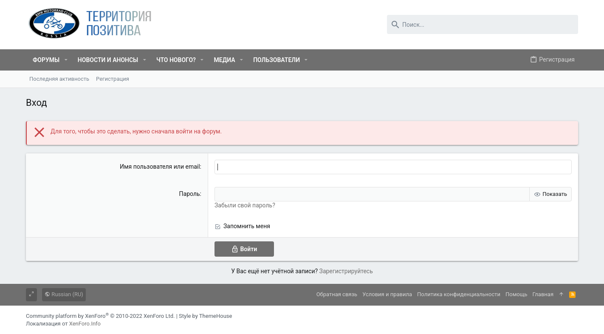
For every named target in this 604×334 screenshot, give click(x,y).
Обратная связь (337, 294)
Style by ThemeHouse (205, 316)
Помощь (516, 294)
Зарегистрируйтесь (346, 271)
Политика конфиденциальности (458, 294)
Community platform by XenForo (100, 316)
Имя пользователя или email (160, 166)
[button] (65, 60)
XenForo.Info (85, 323)
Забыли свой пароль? (245, 205)
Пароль (189, 193)
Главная (543, 294)
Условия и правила (387, 294)
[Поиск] (482, 24)
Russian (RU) (64, 294)
